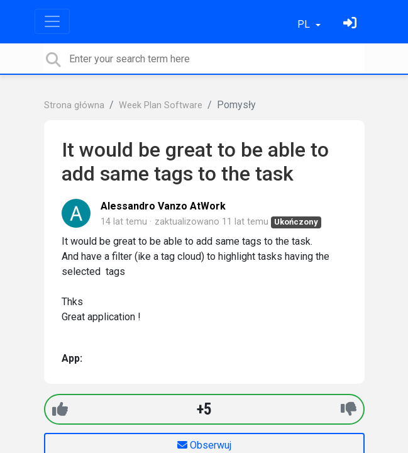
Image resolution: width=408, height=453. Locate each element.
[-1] (348, 409)
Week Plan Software (160, 105)
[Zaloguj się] (351, 24)
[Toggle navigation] (52, 21)
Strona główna (74, 105)
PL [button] (304, 24)
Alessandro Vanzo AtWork (163, 206)
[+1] (60, 409)
